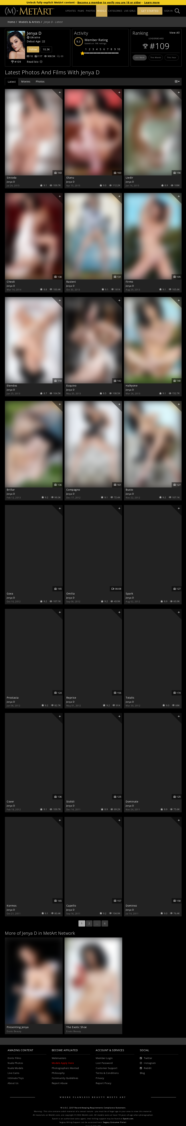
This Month (155, 57)
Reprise (71, 697)
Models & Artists (29, 22)
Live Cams (13, 1073)
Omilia (70, 593)
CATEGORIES (115, 10)
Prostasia (13, 697)
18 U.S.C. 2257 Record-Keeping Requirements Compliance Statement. (93, 1108)
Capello (71, 905)
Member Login (104, 1058)
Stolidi (70, 801)
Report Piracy (104, 1083)
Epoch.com (128, 1118)
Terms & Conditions (107, 1073)
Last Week (140, 57)
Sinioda (12, 177)
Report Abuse (60, 1083)
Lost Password (104, 1063)
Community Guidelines (65, 1078)
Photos (40, 81)
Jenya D (11, 181)
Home (11, 22)
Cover (10, 801)
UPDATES (70, 10)
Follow (33, 49)
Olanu (70, 177)
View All (174, 32)
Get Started (150, 11)
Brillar (11, 489)
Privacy (100, 1078)
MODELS (101, 10)
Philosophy (58, 1073)
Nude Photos (15, 1063)
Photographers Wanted (65, 1068)
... (97, 923)
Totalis (130, 697)
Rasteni (71, 281)
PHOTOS (90, 10)
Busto (129, 489)
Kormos (12, 905)
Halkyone (132, 385)
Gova (10, 593)
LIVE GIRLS (130, 10)
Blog (142, 1073)
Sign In (168, 10)
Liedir (129, 177)
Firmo (129, 281)
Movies (25, 81)
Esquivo (71, 385)
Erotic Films (14, 1058)
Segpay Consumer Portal (114, 1122)
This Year (171, 57)
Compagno (73, 489)
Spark (129, 593)
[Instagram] (148, 1063)
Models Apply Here (63, 1063)
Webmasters (59, 1058)
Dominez (131, 905)
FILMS (81, 10)
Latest (12, 81)
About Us (13, 1083)
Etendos (12, 385)
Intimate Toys (16, 1078)
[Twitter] (146, 1058)
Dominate (132, 801)
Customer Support (106, 1068)
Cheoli (11, 281)
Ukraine (33, 37)
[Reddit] (146, 1068)
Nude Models (15, 1068)
